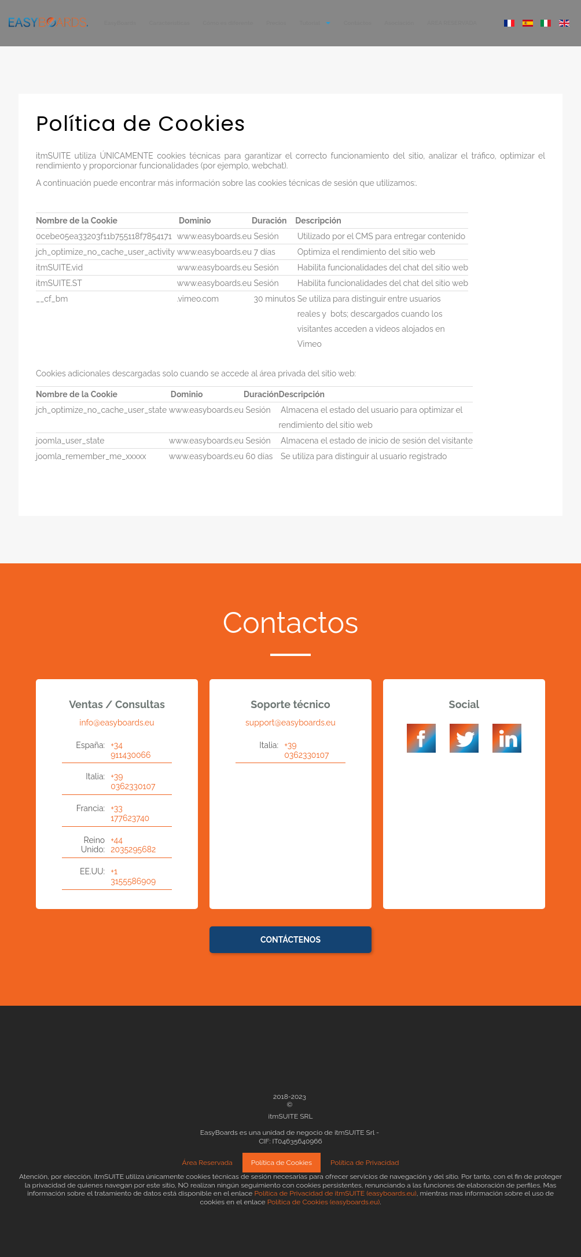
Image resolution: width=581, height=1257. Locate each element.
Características (169, 23)
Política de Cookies (281, 1163)
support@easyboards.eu (290, 722)
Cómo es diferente (228, 23)
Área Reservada (207, 1163)
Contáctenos (290, 939)
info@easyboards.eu (116, 722)
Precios (276, 23)
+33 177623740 (130, 813)
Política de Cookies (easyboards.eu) (323, 1202)
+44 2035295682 (133, 845)
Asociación (399, 23)
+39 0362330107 (133, 781)
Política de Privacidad (364, 1163)
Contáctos (358, 23)
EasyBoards (120, 23)
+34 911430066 (130, 750)
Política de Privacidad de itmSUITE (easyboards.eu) (335, 1193)
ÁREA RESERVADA (452, 23)
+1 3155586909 (133, 876)
